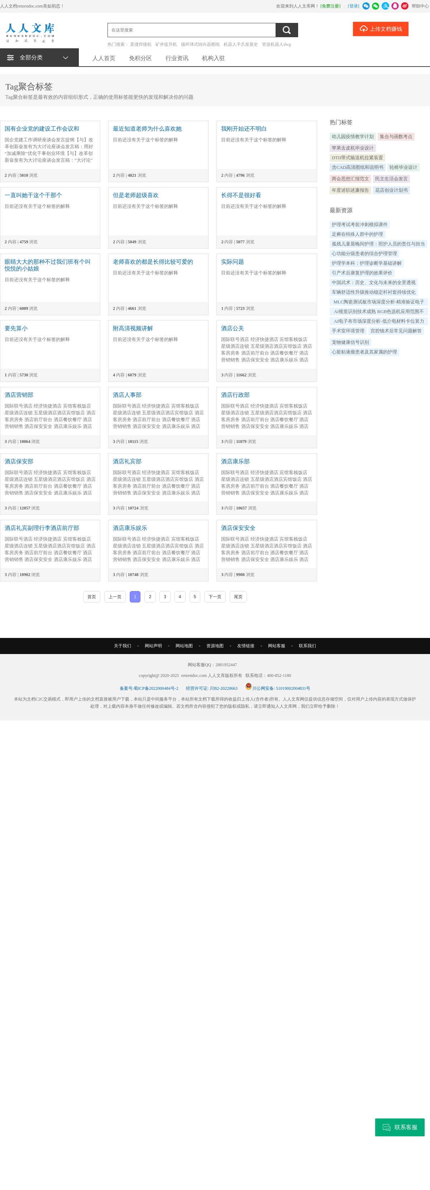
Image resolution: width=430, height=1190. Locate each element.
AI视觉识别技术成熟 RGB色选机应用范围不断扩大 (379, 312)
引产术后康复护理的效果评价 (362, 272)
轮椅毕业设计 (403, 167)
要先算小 (16, 328)
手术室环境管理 (348, 330)
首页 (91, 596)
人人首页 (103, 58)
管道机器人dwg (276, 44)
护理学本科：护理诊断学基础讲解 (367, 263)
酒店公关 (232, 328)
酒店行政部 (235, 395)
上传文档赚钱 (380, 28)
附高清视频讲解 (133, 328)
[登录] (353, 6)
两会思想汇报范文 (350, 178)
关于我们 (122, 645)
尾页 (238, 596)
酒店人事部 (127, 395)
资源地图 (215, 645)
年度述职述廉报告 (350, 190)
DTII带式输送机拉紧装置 (357, 157)
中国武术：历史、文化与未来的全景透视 (374, 282)
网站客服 (276, 645)
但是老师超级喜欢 (136, 195)
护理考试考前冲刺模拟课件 (360, 224)
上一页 (115, 596)
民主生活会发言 (391, 178)
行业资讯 (177, 58)
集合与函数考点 (396, 136)
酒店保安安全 (238, 528)
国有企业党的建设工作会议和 (42, 129)
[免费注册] (330, 6)
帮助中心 (420, 6)
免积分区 (140, 58)
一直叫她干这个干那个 (33, 195)
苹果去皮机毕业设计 (353, 148)
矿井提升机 (166, 44)
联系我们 (307, 645)
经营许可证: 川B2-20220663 (212, 688)
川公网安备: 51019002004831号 (277, 688)
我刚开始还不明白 (244, 129)
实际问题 (232, 262)
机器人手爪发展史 (241, 44)
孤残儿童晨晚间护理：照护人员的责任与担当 (378, 244)
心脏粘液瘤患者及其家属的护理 (364, 352)
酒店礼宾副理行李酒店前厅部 (42, 528)
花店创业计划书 (391, 190)
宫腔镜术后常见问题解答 (396, 330)
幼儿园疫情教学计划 (353, 136)
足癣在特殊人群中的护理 (357, 234)
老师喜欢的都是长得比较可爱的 (153, 262)
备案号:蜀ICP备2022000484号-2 (149, 688)
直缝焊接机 (141, 44)
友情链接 (245, 645)
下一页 (215, 596)
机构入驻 (213, 58)
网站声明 (153, 645)
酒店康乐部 (235, 461)
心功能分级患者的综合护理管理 (364, 253)
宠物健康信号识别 (350, 342)
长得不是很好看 (241, 195)
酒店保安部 (19, 461)
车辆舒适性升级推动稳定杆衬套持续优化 (374, 292)
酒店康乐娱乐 (130, 528)
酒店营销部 (19, 395)
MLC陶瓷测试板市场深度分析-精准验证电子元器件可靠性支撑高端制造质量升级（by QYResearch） (379, 302)
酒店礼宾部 (127, 461)
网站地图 (184, 645)
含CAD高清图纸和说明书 (357, 167)
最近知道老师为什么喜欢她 (147, 129)
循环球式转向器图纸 (200, 44)
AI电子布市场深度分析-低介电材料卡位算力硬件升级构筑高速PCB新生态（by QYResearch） (379, 321)
